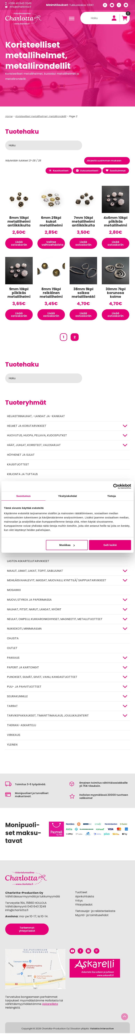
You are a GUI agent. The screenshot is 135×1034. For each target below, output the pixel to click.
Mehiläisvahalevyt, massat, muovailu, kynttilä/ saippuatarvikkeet (56, 581)
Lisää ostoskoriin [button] (19, 243)
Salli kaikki (110, 544)
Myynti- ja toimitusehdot (92, 916)
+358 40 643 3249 (19, 3)
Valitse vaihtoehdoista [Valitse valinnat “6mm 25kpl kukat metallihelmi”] (53, 243)
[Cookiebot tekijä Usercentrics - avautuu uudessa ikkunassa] (116, 486)
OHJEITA (13, 639)
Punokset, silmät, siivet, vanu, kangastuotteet (42, 678)
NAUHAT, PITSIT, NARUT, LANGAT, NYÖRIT (34, 610)
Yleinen (12, 745)
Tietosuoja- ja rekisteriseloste (95, 912)
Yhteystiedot (84, 905)
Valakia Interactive (102, 1029)
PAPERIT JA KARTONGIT (23, 668)
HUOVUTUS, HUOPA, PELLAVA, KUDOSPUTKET (37, 436)
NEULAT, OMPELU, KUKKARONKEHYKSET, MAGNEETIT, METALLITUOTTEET (54, 620)
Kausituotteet (57, 170)
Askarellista (50, 1005)
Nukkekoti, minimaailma (24, 629)
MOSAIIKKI (14, 591)
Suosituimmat (115, 170)
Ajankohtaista (84, 897)
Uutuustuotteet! (86, 170)
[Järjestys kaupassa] (107, 160)
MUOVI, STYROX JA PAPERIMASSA (29, 601)
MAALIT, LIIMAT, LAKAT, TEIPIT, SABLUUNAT (35, 572)
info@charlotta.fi (20, 6)
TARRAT (12, 707)
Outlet (12, 649)
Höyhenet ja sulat (21, 456)
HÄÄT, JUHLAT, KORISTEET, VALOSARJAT (34, 446)
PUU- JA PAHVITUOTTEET (24, 687)
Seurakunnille (17, 697)
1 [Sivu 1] (63, 338)
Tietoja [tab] (111, 495)
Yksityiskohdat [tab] (67, 495)
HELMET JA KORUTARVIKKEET (26, 427)
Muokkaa (67, 544)
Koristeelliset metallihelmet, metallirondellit (40, 116)
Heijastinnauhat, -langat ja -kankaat (36, 417)
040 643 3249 (36, 907)
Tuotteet (81, 893)
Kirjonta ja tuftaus (22, 475)
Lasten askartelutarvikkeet (28, 562)
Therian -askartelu (21, 726)
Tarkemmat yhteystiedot (27, 930)
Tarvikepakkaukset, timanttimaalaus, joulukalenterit (48, 717)
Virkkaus (13, 736)
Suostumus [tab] (23, 495)
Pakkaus (13, 659)
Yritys (79, 901)
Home (9, 116)
